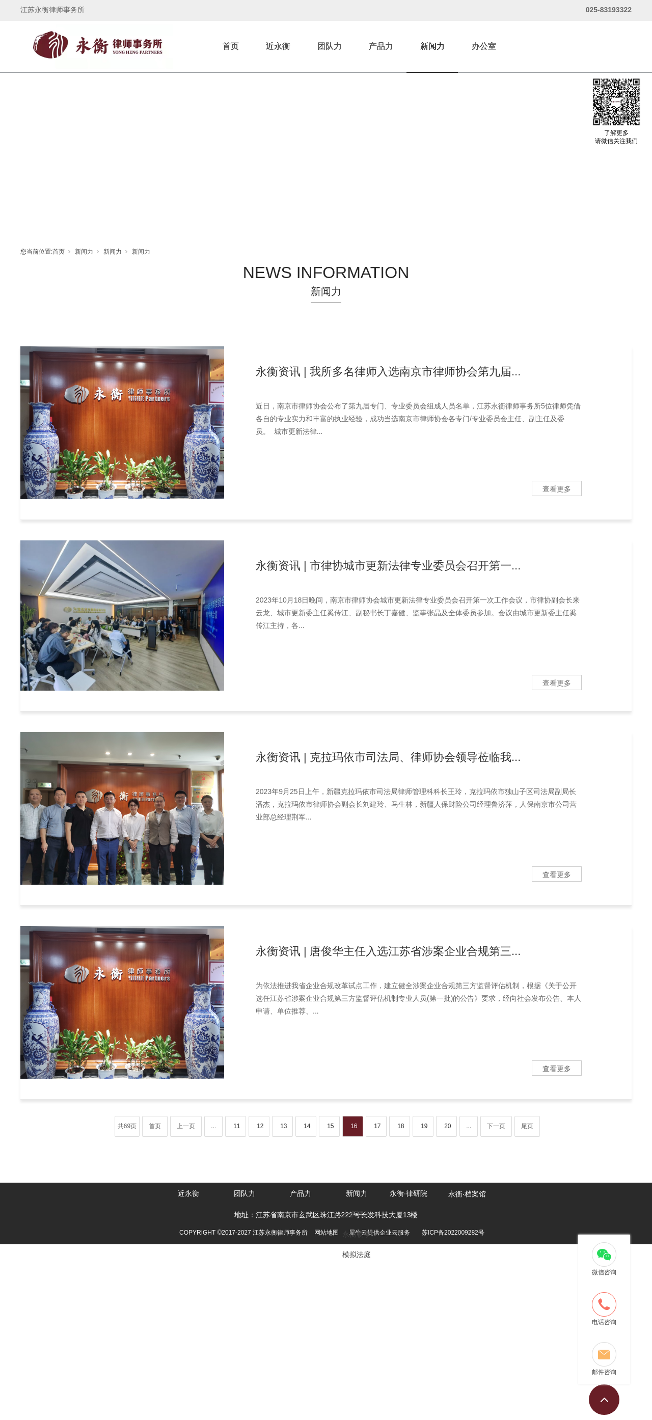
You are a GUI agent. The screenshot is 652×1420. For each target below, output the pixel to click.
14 (307, 1126)
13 (283, 1126)
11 (236, 1126)
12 (260, 1126)
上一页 (186, 1126)
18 (400, 1126)
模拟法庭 (356, 1254)
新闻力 (432, 46)
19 (424, 1126)
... (213, 1126)
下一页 (496, 1126)
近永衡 (278, 46)
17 (377, 1126)
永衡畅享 (356, 1234)
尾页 (527, 1126)
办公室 (484, 46)
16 (353, 1126)
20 (447, 1126)
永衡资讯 (356, 1214)
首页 (231, 46)
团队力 (329, 46)
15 (330, 1126)
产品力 (381, 46)
